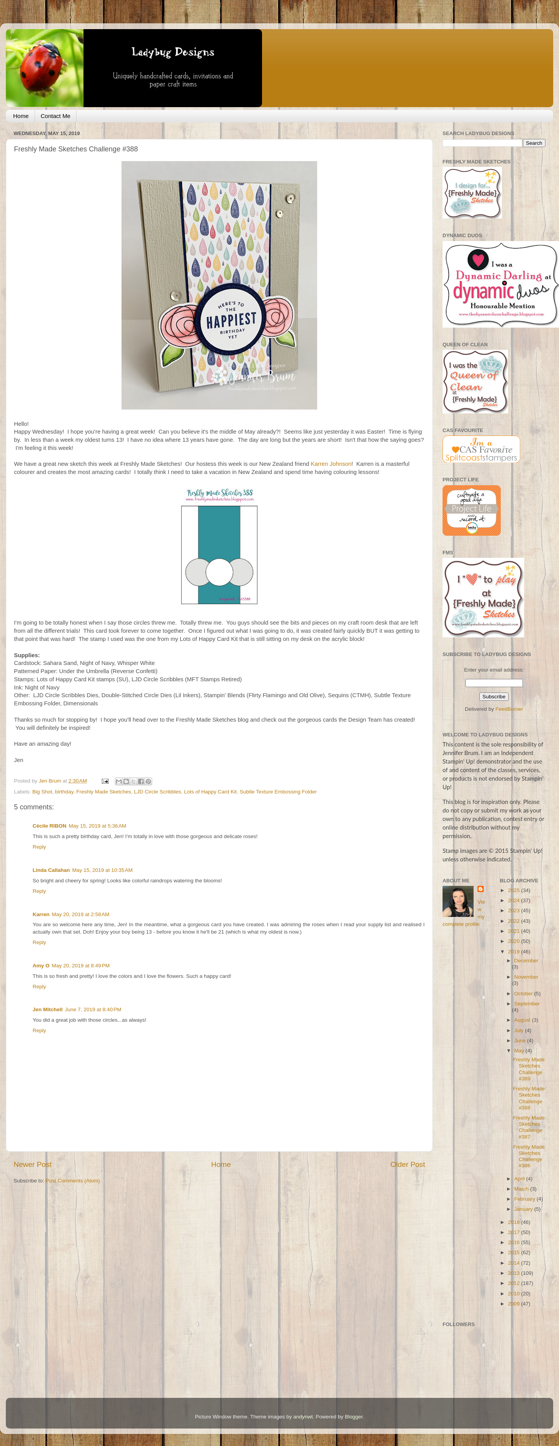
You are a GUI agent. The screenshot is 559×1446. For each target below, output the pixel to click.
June (520, 1040)
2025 (514, 890)
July (519, 1030)
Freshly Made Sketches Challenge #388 (529, 1098)
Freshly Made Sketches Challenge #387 (529, 1127)
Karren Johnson (331, 464)
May (520, 1051)
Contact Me (56, 116)
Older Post (408, 1164)
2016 (514, 1242)
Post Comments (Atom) (73, 1181)
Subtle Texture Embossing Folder (278, 792)
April (520, 1179)
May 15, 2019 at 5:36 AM (97, 826)
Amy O (41, 966)
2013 (514, 1273)
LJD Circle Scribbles (157, 792)
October (524, 993)
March (522, 1189)
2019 (514, 952)
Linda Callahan (51, 870)
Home (21, 116)
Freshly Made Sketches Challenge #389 (529, 1069)
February (525, 1199)
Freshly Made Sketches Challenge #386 (529, 1156)
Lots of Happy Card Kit (210, 792)
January (524, 1209)
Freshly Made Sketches (103, 792)
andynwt (302, 1417)
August (523, 1020)
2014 (514, 1263)
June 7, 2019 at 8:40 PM (93, 1009)
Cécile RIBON (49, 826)
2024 (514, 900)
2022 (514, 921)
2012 (514, 1283)
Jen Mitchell (47, 1009)
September (527, 1004)
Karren (41, 914)
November (526, 977)
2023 (514, 910)
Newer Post (33, 1164)
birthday (64, 792)
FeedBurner (509, 709)
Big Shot (42, 792)
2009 (514, 1304)
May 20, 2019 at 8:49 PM (81, 966)
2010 (514, 1294)
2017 (514, 1232)
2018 (514, 1222)
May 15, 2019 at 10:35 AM (102, 870)
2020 (514, 941)
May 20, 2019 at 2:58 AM (80, 914)
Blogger (354, 1417)
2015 (514, 1252)
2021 (514, 931)
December (526, 960)
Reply (39, 847)
